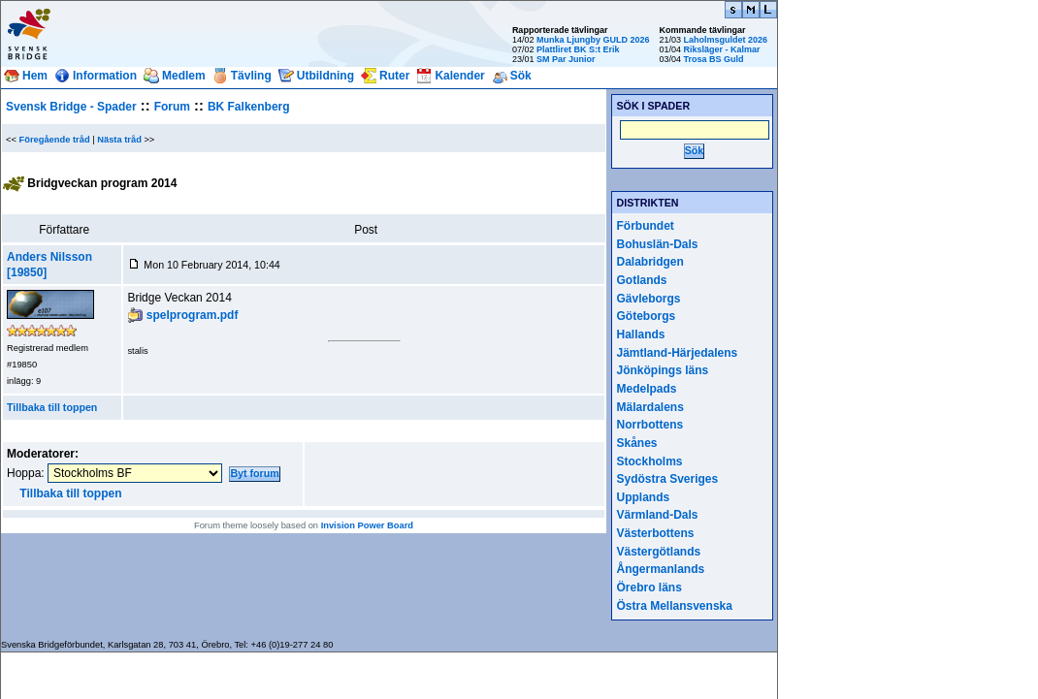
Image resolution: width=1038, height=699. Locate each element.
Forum (172, 106)
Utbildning (325, 75)
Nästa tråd (119, 139)
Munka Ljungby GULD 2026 (593, 40)
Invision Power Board (367, 525)
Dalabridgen (650, 262)
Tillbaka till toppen (52, 407)
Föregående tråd (54, 139)
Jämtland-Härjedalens (677, 353)
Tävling (251, 75)
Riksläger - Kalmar (721, 49)
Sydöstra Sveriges (668, 479)
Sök (521, 75)
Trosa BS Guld (713, 59)
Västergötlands (659, 551)
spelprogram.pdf (192, 315)
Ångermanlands (661, 569)
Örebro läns (649, 587)
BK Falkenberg (249, 106)
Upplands (643, 497)
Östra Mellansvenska (674, 606)
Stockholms (650, 461)
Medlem (184, 75)
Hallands (641, 334)
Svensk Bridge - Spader (71, 106)
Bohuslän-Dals (657, 244)
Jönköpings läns (663, 370)
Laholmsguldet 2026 (725, 40)
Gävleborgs (649, 298)
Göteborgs (646, 316)
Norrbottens (650, 424)
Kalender (459, 75)
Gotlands (642, 280)
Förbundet (645, 226)
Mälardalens (650, 407)
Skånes (637, 443)
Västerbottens (656, 533)
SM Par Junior (566, 59)
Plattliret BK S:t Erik (578, 49)
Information (105, 75)
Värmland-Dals (657, 515)
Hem (35, 75)
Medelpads (647, 389)
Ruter (394, 75)
